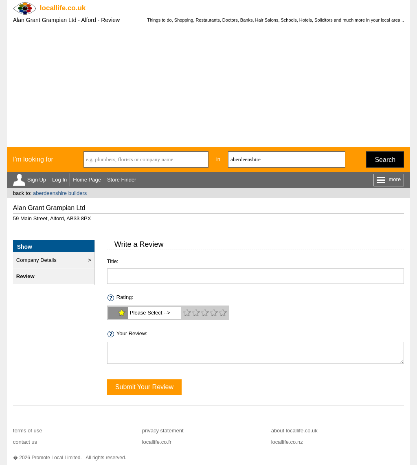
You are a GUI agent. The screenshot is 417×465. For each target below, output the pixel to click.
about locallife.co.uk (294, 430)
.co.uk (63, 8)
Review (25, 276)
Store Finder (121, 180)
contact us (25, 442)
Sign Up (36, 180)
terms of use (27, 430)
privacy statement (163, 430)
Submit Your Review (144, 386)
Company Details (36, 260)
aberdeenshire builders (60, 193)
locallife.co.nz (287, 442)
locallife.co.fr (156, 442)
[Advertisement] (208, 86)
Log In (59, 180)
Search (385, 159)
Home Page (87, 180)
